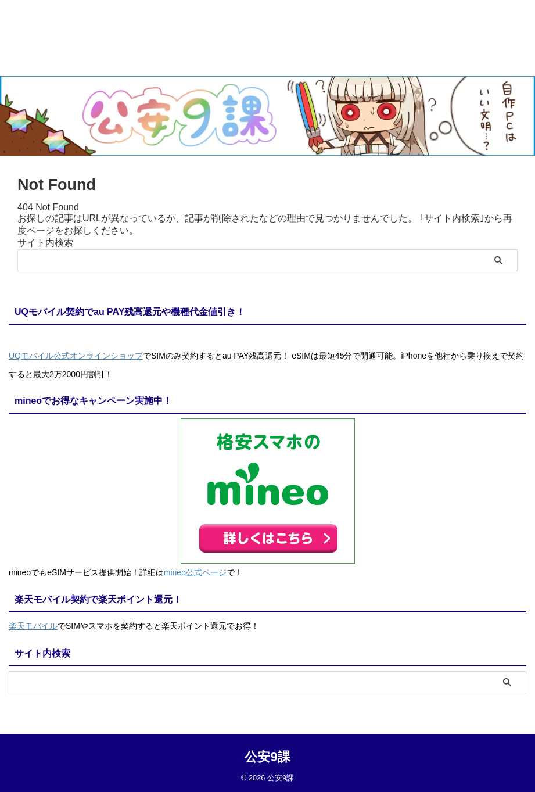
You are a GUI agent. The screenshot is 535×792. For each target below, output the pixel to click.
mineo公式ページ (195, 571)
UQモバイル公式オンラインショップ (76, 355)
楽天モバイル (33, 624)
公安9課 (267, 754)
